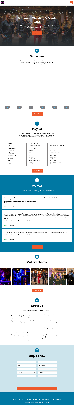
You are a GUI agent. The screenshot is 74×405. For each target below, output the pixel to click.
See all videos (37, 113)
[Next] (66, 277)
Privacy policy (37, 400)
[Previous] (8, 277)
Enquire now (37, 33)
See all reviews (37, 247)
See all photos (37, 290)
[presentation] (28, 382)
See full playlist (38, 170)
